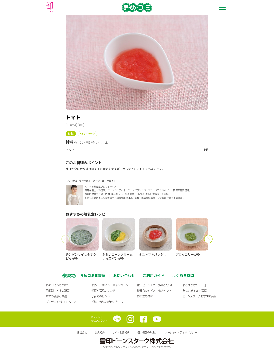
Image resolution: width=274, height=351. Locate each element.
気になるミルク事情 (195, 290)
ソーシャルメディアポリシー (181, 332)
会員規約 (100, 332)
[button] (65, 239)
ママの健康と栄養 (56, 296)
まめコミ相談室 (92, 275)
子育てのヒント (100, 296)
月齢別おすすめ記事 (57, 290)
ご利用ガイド (153, 275)
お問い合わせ (124, 275)
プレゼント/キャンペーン (61, 302)
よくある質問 (183, 275)
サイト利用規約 (121, 332)
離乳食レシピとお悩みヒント (154, 290)
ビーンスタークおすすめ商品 (199, 296)
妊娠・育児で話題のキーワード (110, 302)
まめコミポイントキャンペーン (109, 285)
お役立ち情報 (145, 296)
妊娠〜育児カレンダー (104, 290)
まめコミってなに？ (57, 285)
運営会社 (82, 332)
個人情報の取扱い (147, 332)
